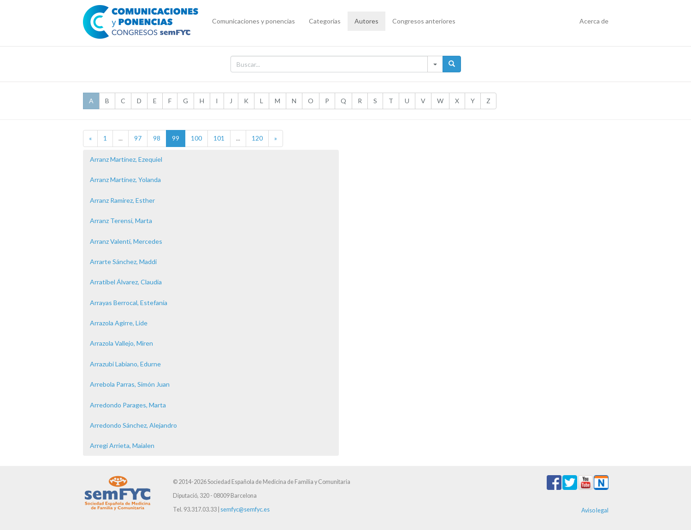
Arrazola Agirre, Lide (119, 323)
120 (257, 138)
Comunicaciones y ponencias (253, 21)
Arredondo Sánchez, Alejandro (133, 425)
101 (218, 138)
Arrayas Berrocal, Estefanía (128, 302)
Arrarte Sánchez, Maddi (123, 261)
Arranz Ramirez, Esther (122, 200)
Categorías (325, 21)
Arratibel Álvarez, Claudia (126, 282)
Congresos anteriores (423, 21)
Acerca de (593, 21)
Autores (366, 21)
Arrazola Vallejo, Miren (121, 343)
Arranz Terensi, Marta (121, 220)
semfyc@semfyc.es (245, 509)
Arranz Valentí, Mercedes (126, 241)
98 (156, 138)
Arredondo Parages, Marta (128, 405)
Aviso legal (594, 510)
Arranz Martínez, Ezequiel (126, 159)
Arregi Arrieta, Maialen (122, 445)
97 (138, 138)
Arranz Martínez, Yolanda (125, 179)
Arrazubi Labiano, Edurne (125, 364)
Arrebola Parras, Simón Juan (130, 384)
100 (196, 138)
